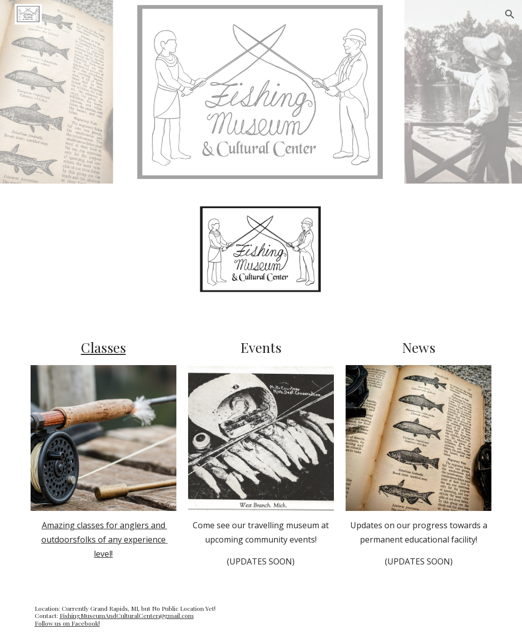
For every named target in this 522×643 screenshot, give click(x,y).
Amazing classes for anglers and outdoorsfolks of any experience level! (104, 539)
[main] (103, 348)
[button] (510, 14)
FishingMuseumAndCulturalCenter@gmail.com (127, 615)
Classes (103, 347)
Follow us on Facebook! (67, 623)
